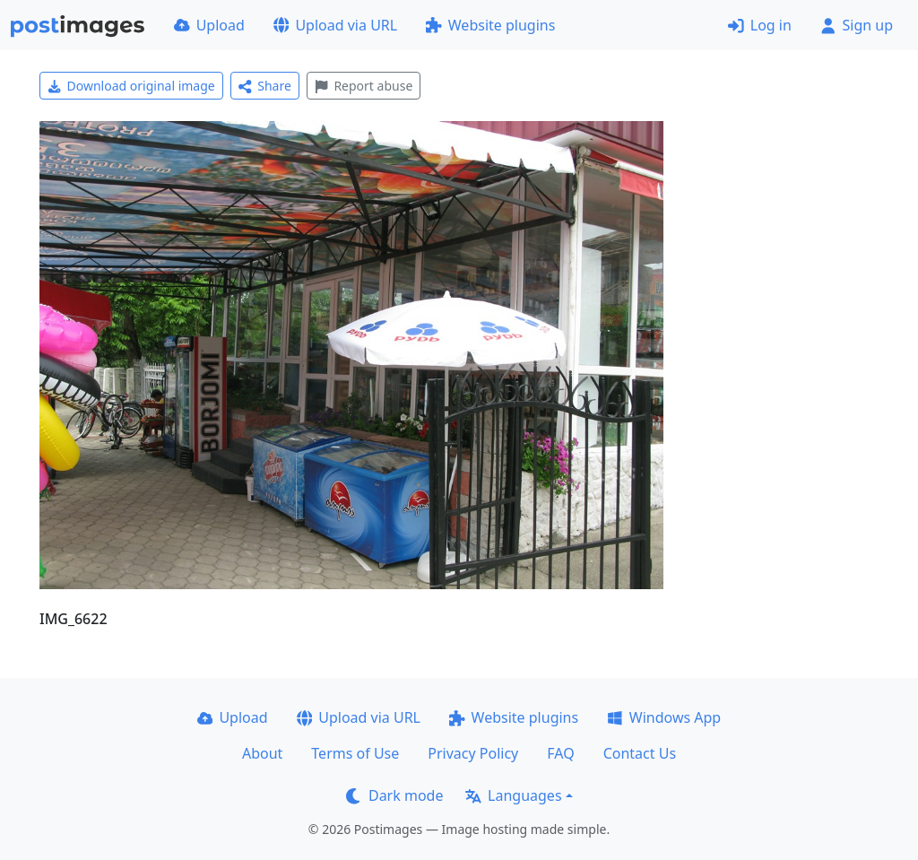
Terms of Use (355, 753)
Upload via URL (335, 25)
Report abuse (363, 85)
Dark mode (394, 795)
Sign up (856, 25)
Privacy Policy (473, 753)
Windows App (664, 717)
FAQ (560, 753)
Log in (760, 25)
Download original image (131, 85)
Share (264, 85)
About (262, 753)
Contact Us (639, 753)
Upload (209, 25)
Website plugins (490, 25)
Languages (513, 795)
